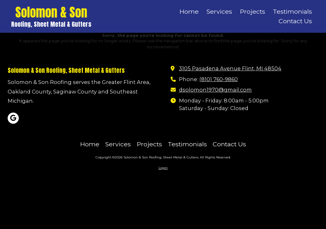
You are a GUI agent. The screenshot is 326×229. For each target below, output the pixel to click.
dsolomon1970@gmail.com (215, 90)
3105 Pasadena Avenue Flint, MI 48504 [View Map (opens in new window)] (230, 68)
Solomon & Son (51, 12)
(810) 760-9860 (218, 79)
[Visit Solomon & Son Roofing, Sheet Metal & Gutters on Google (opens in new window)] (13, 118)
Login (163, 168)
